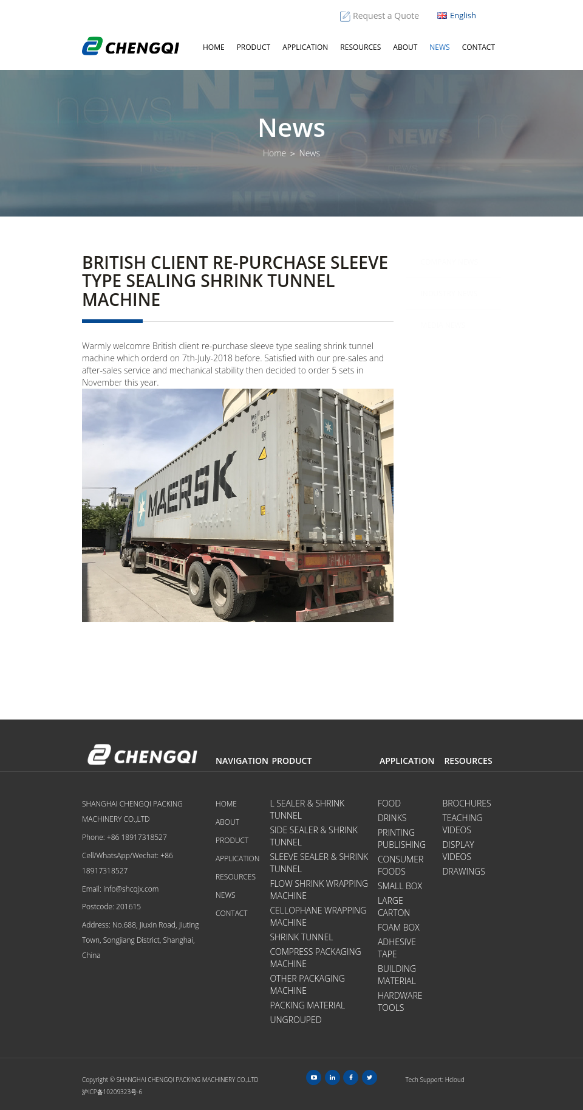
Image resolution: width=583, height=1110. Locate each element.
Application (305, 47)
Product (254, 47)
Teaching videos (462, 824)
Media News (443, 325)
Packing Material (307, 1005)
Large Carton (394, 906)
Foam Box (399, 927)
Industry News (449, 293)
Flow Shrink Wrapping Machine (319, 889)
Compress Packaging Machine (315, 958)
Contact (478, 47)
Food (389, 803)
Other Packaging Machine (307, 984)
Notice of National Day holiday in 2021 (461, 417)
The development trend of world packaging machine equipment (465, 496)
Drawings (463, 871)
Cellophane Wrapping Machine (318, 916)
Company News (450, 262)
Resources (360, 47)
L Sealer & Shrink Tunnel (307, 809)
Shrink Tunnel (301, 937)
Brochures (466, 803)
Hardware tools (400, 1001)
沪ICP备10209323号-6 (112, 1091)
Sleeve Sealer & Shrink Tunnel (319, 863)
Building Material (397, 975)
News (439, 47)
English (456, 15)
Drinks (392, 818)
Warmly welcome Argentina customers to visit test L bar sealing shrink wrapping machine (465, 590)
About (405, 47)
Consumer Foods (400, 865)
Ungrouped (295, 1019)
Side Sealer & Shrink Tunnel (313, 836)
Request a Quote (386, 15)
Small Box (400, 886)
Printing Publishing (402, 838)
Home (214, 47)
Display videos (458, 850)
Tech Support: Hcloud (435, 1079)
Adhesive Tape (397, 948)
